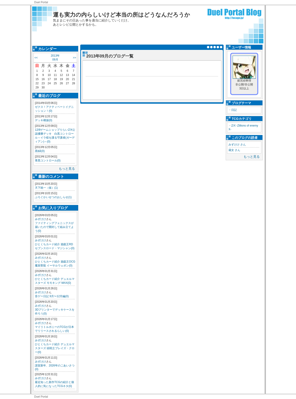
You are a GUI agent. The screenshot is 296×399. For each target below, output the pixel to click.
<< (36, 57)
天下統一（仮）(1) (46, 187)
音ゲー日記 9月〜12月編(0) (52, 296)
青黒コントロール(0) (48, 160)
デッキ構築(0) (43, 120)
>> (74, 57)
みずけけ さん (237, 144)
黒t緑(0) (40, 151)
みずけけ (40, 219)
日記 (234, 110)
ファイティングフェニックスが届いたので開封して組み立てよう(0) (54, 227)
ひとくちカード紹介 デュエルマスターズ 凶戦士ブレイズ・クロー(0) (54, 348)
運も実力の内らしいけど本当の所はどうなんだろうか (121, 15)
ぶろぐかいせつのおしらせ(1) (53, 197)
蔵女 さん (234, 150)
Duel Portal (41, 2)
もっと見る (67, 168)
